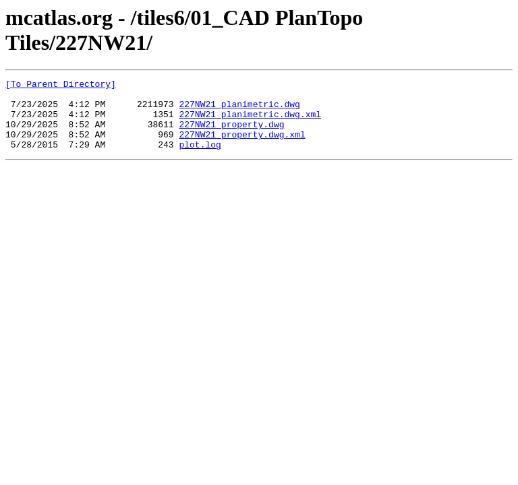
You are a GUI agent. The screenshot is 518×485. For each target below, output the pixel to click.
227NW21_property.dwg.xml (242, 146)
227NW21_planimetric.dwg (239, 110)
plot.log (200, 158)
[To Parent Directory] (60, 85)
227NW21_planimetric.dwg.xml (250, 122)
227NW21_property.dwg (231, 134)
